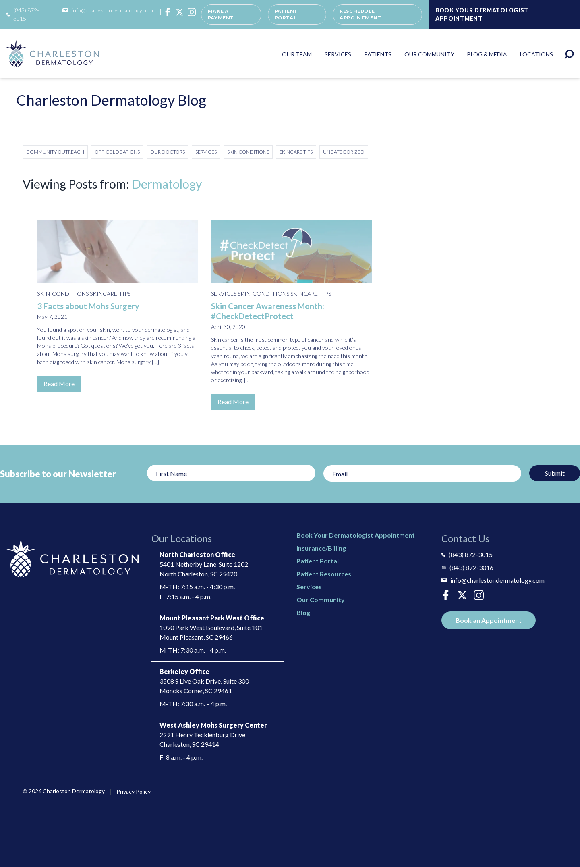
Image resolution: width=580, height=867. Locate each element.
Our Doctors (167, 152)
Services (338, 54)
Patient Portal (286, 14)
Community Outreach (55, 152)
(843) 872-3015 (22, 14)
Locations (536, 54)
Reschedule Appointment (360, 14)
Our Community (429, 54)
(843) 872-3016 (467, 567)
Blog (303, 612)
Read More (59, 383)
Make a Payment (221, 14)
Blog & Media (487, 54)
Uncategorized (344, 152)
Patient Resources (323, 574)
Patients (378, 54)
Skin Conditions (248, 152)
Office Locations (117, 152)
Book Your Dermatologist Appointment (481, 14)
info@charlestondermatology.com (107, 10)
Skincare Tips (296, 152)
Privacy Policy (133, 791)
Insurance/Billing (321, 548)
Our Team (297, 54)
